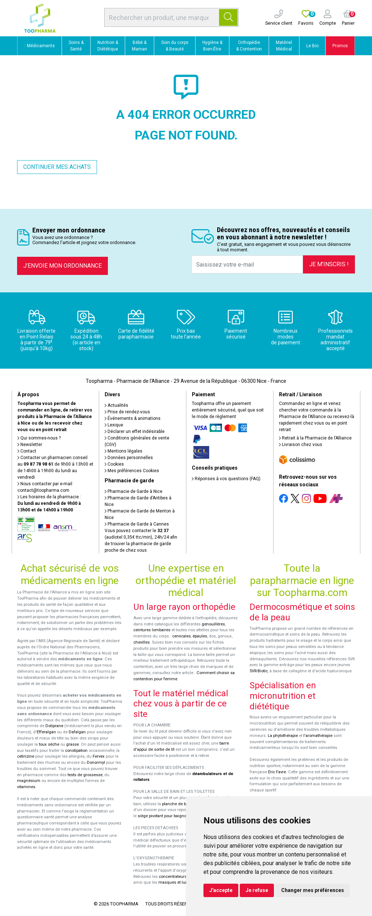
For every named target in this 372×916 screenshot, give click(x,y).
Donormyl (96, 762)
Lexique (114, 424)
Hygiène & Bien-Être (212, 46)
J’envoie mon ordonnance (62, 265)
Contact (26, 451)
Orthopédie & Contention (249, 46)
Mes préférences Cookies (132, 470)
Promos (340, 45)
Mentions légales (123, 451)
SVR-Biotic (259, 671)
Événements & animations (133, 418)
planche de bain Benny (183, 804)
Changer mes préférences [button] (312, 890)
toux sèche (49, 744)
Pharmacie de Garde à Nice (133, 491)
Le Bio (312, 45)
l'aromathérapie (317, 735)
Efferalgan (46, 732)
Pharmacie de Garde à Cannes (137, 524)
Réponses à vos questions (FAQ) (226, 478)
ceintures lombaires (151, 630)
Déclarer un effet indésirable (135, 431)
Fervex (99, 756)
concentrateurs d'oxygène (183, 876)
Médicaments (39, 45)
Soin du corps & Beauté (175, 46)
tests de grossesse (85, 775)
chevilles (141, 642)
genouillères (213, 624)
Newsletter (29, 444)
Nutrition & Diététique (107, 46)
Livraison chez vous (300, 444)
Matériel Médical (284, 46)
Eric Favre (277, 772)
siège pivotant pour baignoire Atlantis (172, 816)
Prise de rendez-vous (127, 411)
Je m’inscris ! (329, 264)
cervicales (181, 636)
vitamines (26, 787)
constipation (76, 750)
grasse (72, 744)
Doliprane (54, 726)
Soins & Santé (76, 46)
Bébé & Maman (139, 46)
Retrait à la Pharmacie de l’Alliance (315, 438)
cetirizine (25, 756)
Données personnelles (129, 457)
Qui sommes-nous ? (39, 438)
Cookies (114, 464)
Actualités (116, 405)
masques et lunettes (177, 882)
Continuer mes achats (57, 166)
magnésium (28, 780)
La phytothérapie (283, 735)
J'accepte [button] (220, 890)
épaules (200, 636)
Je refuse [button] (257, 890)
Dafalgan (77, 732)
